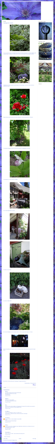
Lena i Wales (7, 417)
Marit (6, 391)
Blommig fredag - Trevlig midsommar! (30, 383)
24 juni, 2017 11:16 (7, 414)
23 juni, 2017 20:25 (7, 408)
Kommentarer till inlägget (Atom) (12, 440)
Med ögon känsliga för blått (13, 3)
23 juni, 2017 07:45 (7, 395)
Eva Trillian (7, 411)
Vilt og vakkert (7, 432)
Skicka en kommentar (7, 436)
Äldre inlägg (34, 438)
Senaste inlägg (5, 438)
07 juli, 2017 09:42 (7, 434)
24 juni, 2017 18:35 (7, 429)
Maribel (6, 398)
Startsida (20, 438)
